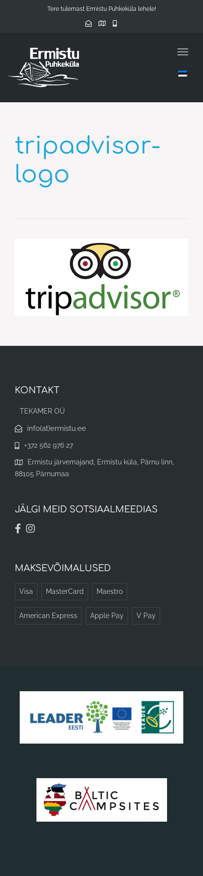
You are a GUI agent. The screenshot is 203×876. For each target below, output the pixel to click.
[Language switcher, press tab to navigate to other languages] (183, 73)
